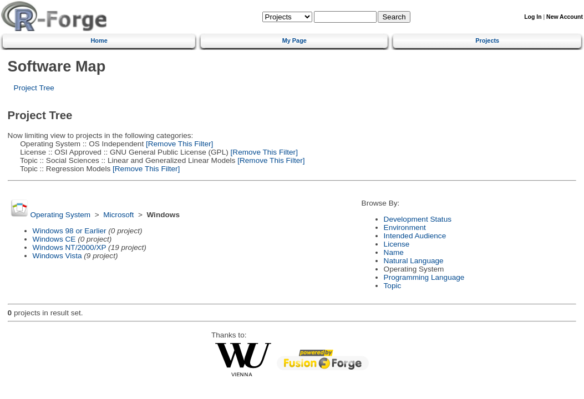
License (397, 244)
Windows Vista (57, 256)
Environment (405, 227)
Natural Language (414, 261)
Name (394, 252)
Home (98, 40)
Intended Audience (415, 236)
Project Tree (34, 88)
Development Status (417, 219)
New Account (564, 17)
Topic (393, 286)
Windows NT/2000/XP (69, 247)
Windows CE (54, 239)
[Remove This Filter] (178, 144)
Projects (487, 40)
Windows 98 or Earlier (69, 231)
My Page (294, 40)
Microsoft (118, 215)
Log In (532, 17)
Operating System (60, 215)
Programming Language (424, 277)
